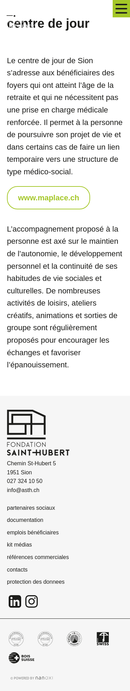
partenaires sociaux (31, 508)
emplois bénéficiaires (33, 532)
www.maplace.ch (48, 197)
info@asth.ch (23, 490)
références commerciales (38, 557)
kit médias (19, 545)
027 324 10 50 (24, 481)
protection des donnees (35, 582)
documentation (25, 520)
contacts (17, 570)
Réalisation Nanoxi (32, 678)
